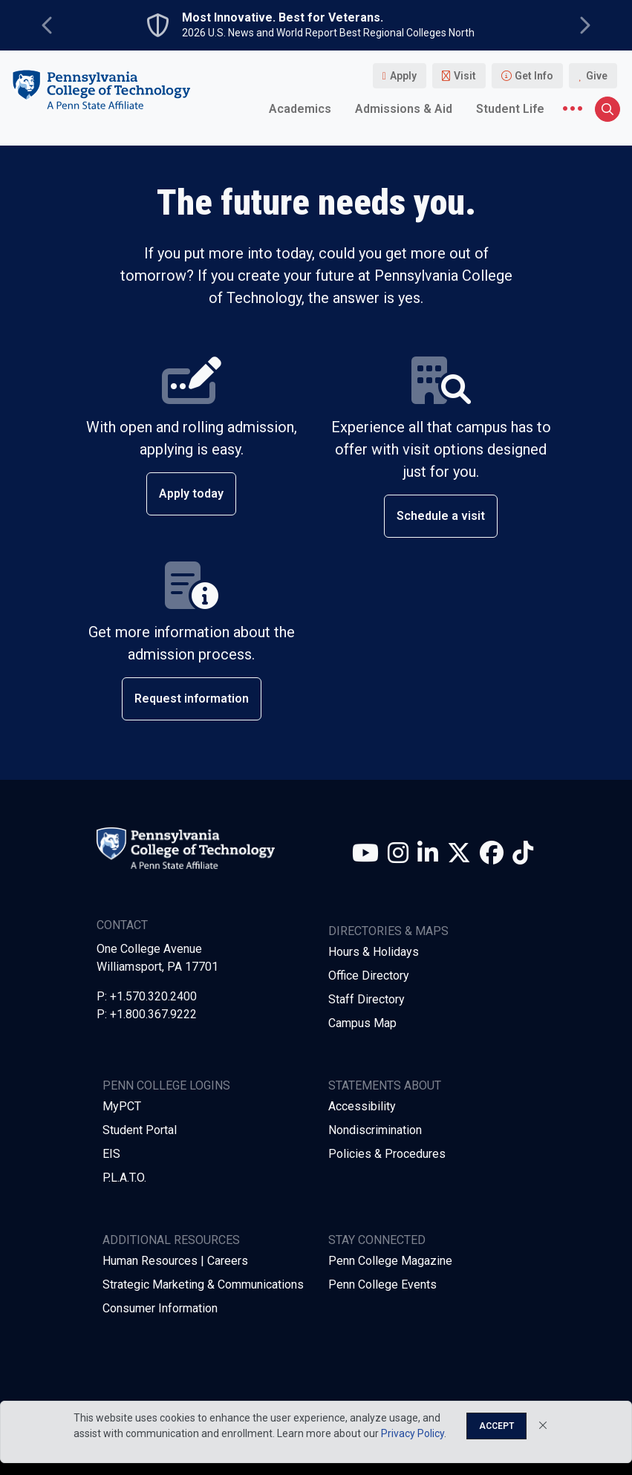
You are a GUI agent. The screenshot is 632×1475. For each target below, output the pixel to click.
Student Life (510, 109)
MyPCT (121, 1106)
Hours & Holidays (373, 952)
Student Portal (139, 1130)
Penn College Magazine (390, 1261)
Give (596, 76)
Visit (465, 76)
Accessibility (362, 1106)
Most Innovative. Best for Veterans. (282, 18)
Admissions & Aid (403, 109)
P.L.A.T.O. (124, 1177)
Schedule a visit (441, 516)
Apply (403, 76)
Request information (191, 698)
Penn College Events (382, 1284)
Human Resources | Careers (175, 1261)
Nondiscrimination (375, 1130)
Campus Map (362, 1023)
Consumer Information (160, 1308)
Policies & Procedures (387, 1154)
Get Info (534, 76)
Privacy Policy (412, 1433)
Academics (300, 109)
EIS (111, 1154)
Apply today (191, 493)
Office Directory (368, 975)
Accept (496, 1426)
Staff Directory (366, 999)
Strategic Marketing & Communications (203, 1284)
